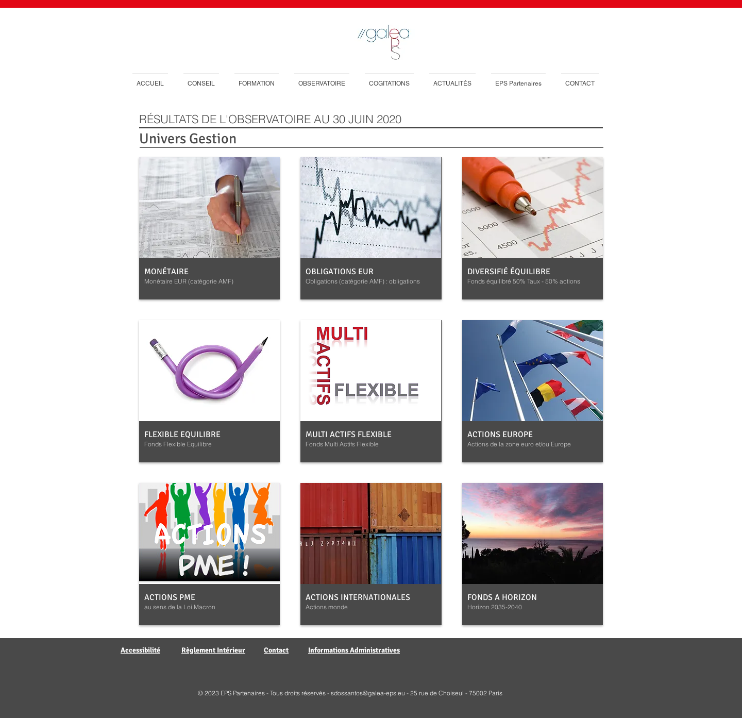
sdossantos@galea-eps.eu (368, 693)
